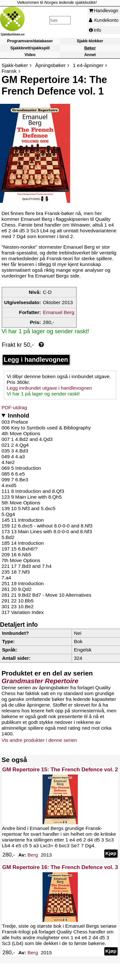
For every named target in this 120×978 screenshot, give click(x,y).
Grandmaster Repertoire (40, 680)
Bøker (90, 48)
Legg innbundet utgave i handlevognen (49, 388)
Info (95, 30)
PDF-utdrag (14, 407)
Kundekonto (104, 20)
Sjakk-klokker (90, 41)
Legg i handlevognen (36, 359)
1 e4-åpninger (88, 65)
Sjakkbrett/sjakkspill (30, 48)
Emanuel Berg (58, 312)
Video (30, 54)
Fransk (9, 71)
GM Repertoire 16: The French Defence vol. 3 (60, 867)
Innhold (18, 415)
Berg (33, 855)
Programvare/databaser (30, 41)
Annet (90, 54)
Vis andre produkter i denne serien (39, 740)
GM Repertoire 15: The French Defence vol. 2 (60, 770)
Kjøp (110, 853)
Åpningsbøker (50, 65)
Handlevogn (103, 10)
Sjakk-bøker (15, 65)
